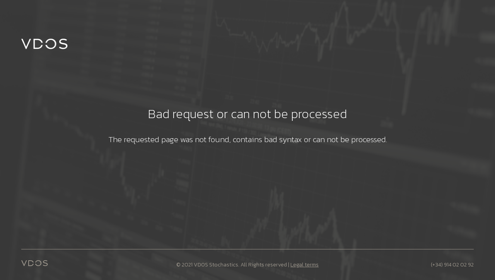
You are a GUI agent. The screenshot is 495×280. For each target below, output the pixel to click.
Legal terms (304, 265)
